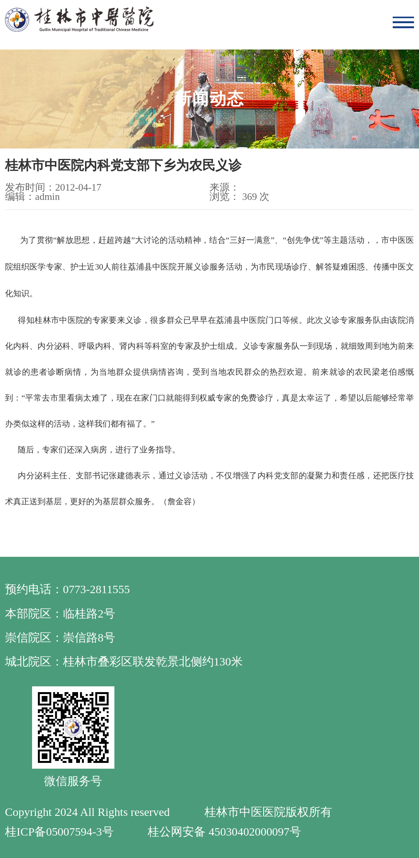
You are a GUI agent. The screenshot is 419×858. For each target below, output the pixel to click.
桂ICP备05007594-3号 (59, 831)
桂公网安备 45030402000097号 (224, 831)
